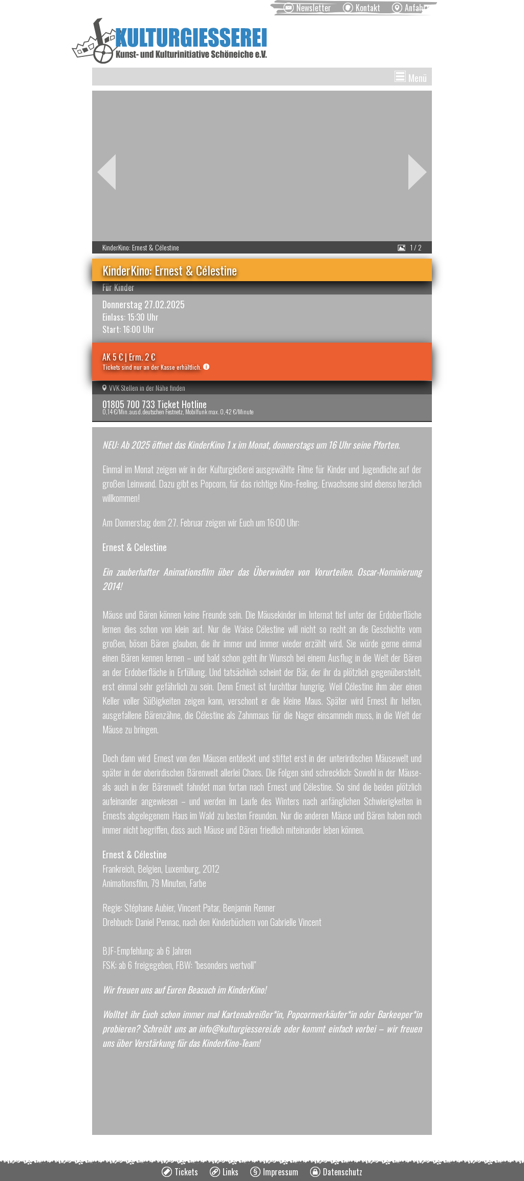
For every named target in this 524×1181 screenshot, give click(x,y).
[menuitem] (307, 8)
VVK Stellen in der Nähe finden (143, 387)
